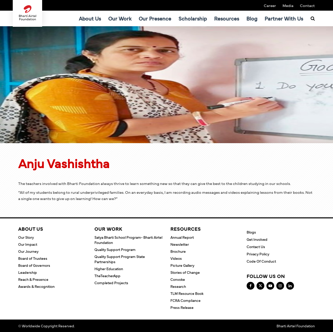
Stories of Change (185, 272)
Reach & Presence (33, 279)
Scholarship (192, 18)
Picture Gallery (182, 265)
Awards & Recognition (36, 286)
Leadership (27, 272)
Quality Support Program (115, 249)
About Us (90, 18)
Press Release (182, 307)
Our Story (26, 237)
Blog (251, 18)
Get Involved (257, 239)
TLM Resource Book (186, 293)
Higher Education (108, 268)
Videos (176, 258)
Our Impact (27, 244)
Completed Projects (111, 282)
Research (178, 286)
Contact (307, 5)
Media (288, 5)
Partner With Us (284, 18)
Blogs (251, 232)
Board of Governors (34, 265)
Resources (226, 18)
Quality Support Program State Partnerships (119, 259)
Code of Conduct (261, 261)
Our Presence (155, 18)
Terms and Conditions (94, 325)
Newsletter (179, 244)
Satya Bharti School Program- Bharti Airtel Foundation (128, 240)
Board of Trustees (32, 258)
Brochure (178, 251)
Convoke (177, 279)
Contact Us (256, 246)
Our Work (119, 18)
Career (270, 5)
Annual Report (182, 237)
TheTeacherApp (107, 275)
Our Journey (28, 251)
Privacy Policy (258, 253)
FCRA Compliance (185, 300)
